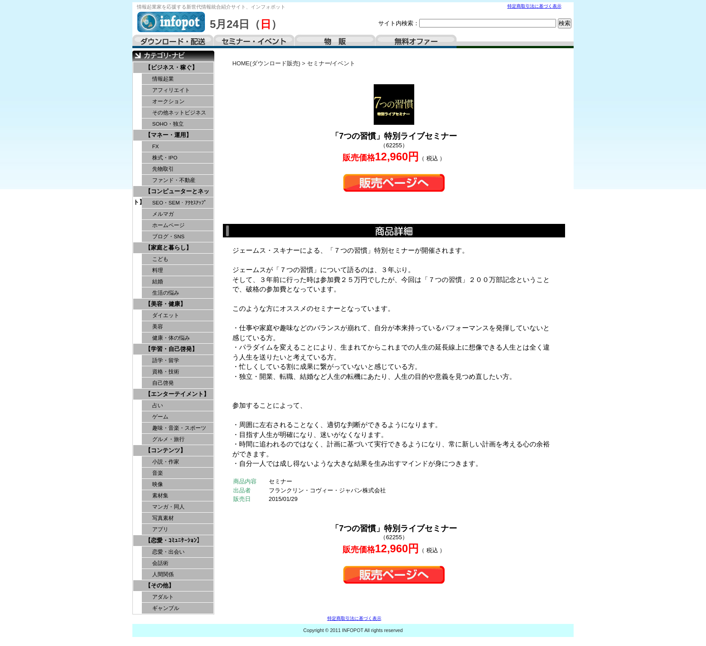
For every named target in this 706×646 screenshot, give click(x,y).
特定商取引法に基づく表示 (534, 6)
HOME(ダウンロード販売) (266, 63)
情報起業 (163, 79)
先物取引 (163, 169)
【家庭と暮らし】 (168, 247)
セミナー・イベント (253, 41)
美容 (157, 326)
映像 (157, 484)
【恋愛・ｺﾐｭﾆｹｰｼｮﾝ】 (174, 540)
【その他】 (159, 585)
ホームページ (168, 225)
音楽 (157, 473)
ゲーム (160, 416)
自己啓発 (163, 383)
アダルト (163, 597)
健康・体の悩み (171, 338)
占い (157, 405)
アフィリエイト (171, 90)
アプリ (160, 529)
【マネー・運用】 (168, 135)
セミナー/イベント (331, 63)
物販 (335, 41)
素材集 (160, 495)
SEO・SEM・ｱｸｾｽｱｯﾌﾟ (179, 202)
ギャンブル (165, 608)
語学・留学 (165, 360)
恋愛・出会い (168, 552)
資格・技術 (165, 371)
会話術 (160, 563)
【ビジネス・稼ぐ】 (171, 67)
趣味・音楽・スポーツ (179, 428)
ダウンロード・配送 (172, 41)
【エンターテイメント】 (177, 394)
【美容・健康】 (165, 303)
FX (155, 146)
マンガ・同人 (168, 507)
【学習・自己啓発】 (171, 349)
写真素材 (163, 518)
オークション (168, 101)
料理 (157, 270)
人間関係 (163, 574)
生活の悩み (165, 293)
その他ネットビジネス (179, 112)
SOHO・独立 (168, 124)
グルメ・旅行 (168, 439)
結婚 (157, 281)
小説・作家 (165, 461)
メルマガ (163, 214)
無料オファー (416, 41)
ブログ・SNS (168, 236)
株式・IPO (164, 157)
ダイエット (165, 315)
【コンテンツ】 (165, 450)
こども (160, 259)
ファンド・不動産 (173, 180)
